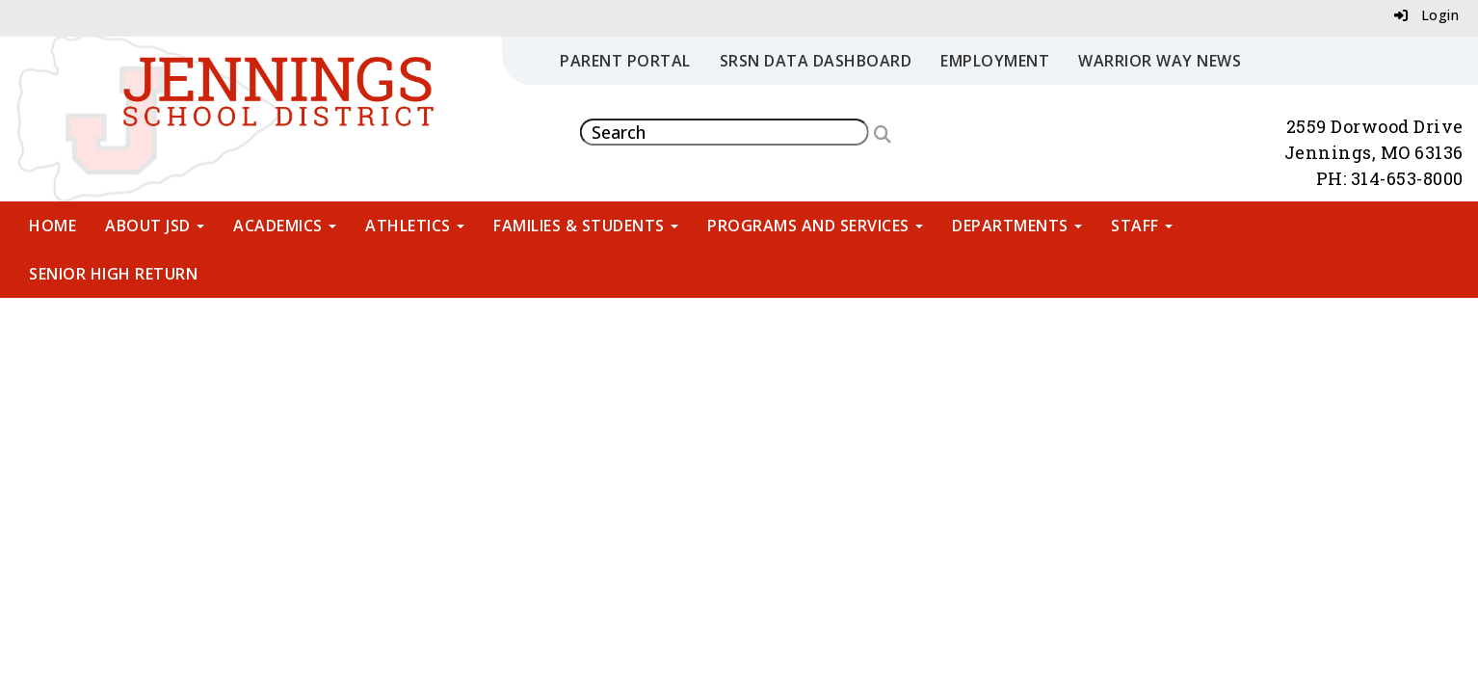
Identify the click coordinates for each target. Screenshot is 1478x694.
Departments (1017, 225)
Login (1427, 15)
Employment (994, 60)
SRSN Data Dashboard (816, 60)
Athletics (414, 225)
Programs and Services (815, 225)
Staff (1142, 225)
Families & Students (585, 225)
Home (52, 225)
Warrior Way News (1159, 60)
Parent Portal (625, 60)
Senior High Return (113, 273)
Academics (284, 225)
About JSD (154, 225)
